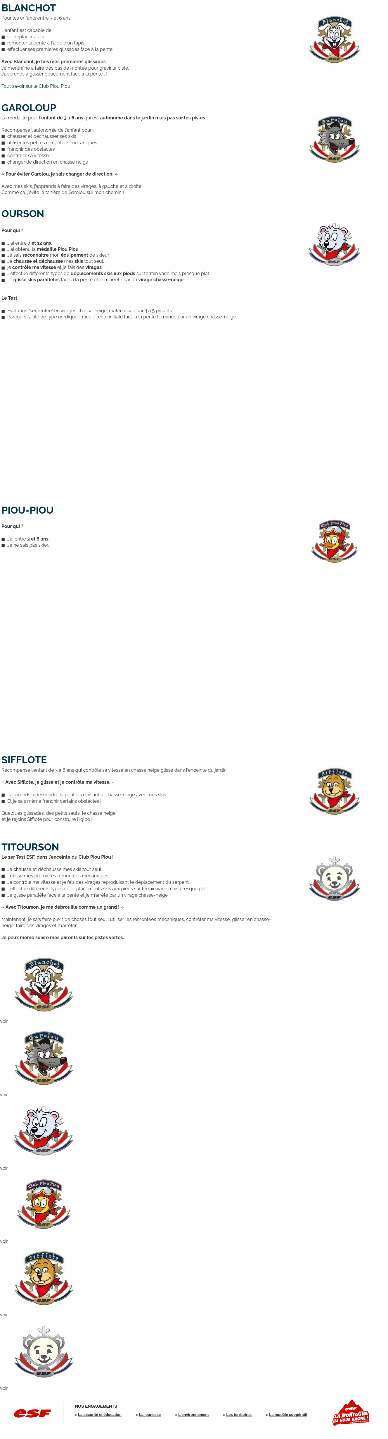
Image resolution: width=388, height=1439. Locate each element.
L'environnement (193, 1414)
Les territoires (239, 1414)
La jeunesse (150, 1414)
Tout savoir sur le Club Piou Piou (35, 86)
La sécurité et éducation (100, 1414)
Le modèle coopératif (288, 1414)
